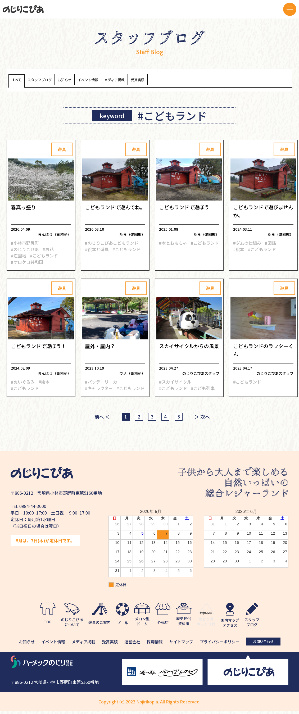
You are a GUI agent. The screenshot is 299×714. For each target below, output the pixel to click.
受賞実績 (189, 81)
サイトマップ (181, 644)
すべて (19, 81)
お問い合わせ (263, 644)
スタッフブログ (51, 81)
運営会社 (132, 644)
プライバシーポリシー (219, 644)
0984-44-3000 (32, 508)
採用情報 (155, 644)
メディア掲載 (157, 81)
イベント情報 (119, 81)
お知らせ (86, 81)
